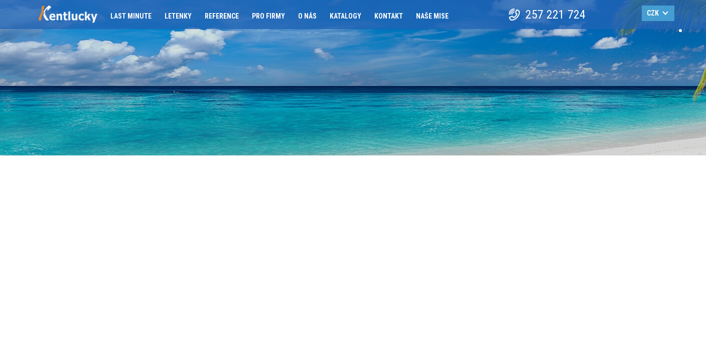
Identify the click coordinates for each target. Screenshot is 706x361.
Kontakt (388, 16)
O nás (307, 16)
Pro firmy (268, 16)
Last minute (131, 16)
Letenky (178, 16)
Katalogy (345, 16)
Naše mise (432, 16)
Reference (222, 16)
